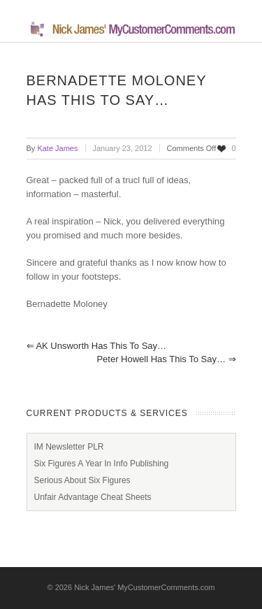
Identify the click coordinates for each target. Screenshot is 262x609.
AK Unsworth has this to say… (97, 346)
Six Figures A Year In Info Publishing (101, 463)
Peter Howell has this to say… (165, 359)
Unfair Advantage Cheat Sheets (93, 497)
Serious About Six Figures (82, 480)
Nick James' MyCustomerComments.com (144, 587)
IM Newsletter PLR (69, 447)
